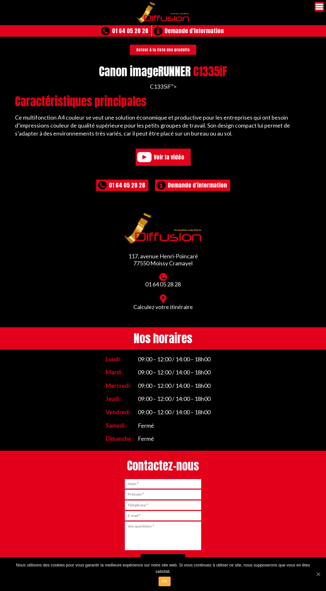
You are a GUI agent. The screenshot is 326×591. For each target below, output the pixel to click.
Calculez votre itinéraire (163, 302)
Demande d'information (194, 30)
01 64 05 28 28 (130, 30)
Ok (164, 581)
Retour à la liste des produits (163, 50)
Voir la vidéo (169, 157)
